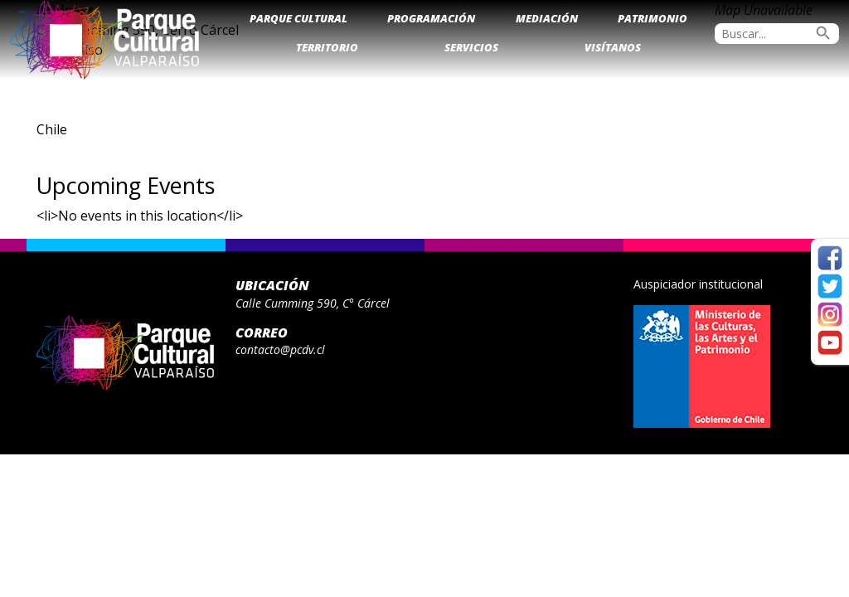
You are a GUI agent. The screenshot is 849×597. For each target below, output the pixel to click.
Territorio (327, 47)
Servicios (471, 47)
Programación (431, 18)
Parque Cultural (298, 18)
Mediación (547, 18)
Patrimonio (652, 18)
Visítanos (613, 47)
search (823, 33)
